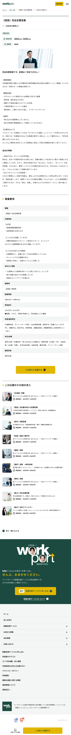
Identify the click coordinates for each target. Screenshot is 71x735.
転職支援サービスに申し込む (13, 652)
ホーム (4, 10)
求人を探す (8, 620)
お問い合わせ (8, 644)
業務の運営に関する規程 (11, 680)
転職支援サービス (10, 626)
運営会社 (6, 690)
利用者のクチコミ (9, 657)
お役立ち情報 (8, 632)
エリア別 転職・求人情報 (11, 661)
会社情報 (7, 638)
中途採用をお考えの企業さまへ (13, 666)
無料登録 (59, 4)
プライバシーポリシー (10, 671)
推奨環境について (9, 685)
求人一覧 (12, 10)
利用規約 (5, 675)
